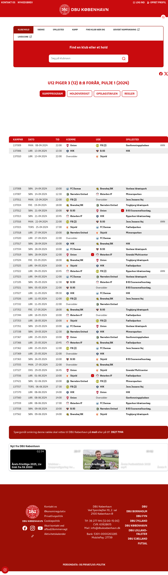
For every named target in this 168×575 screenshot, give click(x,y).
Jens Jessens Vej (134, 200)
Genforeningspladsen (137, 145)
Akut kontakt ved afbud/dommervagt (55, 527)
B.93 (102, 151)
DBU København (136, 525)
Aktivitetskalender (55, 534)
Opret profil (156, 2)
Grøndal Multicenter (137, 255)
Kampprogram (52, 94)
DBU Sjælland (137, 539)
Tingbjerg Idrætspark (137, 205)
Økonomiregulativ (55, 511)
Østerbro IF (106, 194)
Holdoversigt (80, 94)
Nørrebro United (79, 194)
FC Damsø (75, 189)
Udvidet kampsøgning (126, 30)
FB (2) (103, 145)
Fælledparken (133, 227)
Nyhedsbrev (25, 3)
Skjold (103, 156)
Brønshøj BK (106, 189)
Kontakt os (8, 3)
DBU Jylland (138, 521)
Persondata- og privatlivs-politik (84, 565)
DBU (144, 506)
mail (94, 432)
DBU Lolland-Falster (138, 532)
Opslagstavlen (107, 94)
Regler (129, 94)
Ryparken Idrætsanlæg (138, 216)
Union (73, 145)
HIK (72, 151)
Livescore (25, 37)
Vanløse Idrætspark (136, 189)
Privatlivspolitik (53, 516)
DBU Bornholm (136, 511)
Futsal (142, 543)
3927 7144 (117, 432)
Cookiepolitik (52, 521)
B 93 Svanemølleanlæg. (138, 211)
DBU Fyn (141, 516)
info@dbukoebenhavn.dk (105, 528)
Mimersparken (134, 194)
